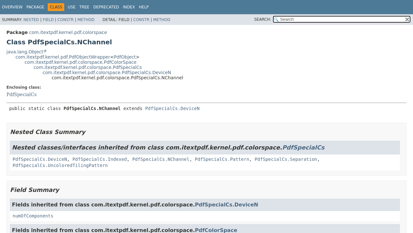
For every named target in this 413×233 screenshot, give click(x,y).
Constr (65, 19)
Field (48, 19)
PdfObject (125, 57)
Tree (84, 7)
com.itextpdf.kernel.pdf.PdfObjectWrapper (62, 57)
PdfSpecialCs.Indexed (99, 159)
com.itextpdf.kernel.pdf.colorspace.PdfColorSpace (80, 62)
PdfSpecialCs (21, 94)
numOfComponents (33, 215)
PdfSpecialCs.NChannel (160, 159)
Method (86, 19)
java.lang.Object (24, 51)
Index (129, 7)
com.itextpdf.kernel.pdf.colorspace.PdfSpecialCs (88, 67)
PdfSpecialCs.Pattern (222, 159)
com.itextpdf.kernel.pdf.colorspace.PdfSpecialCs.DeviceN (107, 72)
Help (144, 7)
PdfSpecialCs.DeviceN (172, 108)
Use (72, 7)
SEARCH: (262, 19)
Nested (31, 19)
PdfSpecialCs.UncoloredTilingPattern (60, 165)
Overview (12, 7)
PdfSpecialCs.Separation (286, 159)
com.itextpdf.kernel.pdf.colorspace (68, 32)
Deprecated (106, 7)
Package (35, 7)
